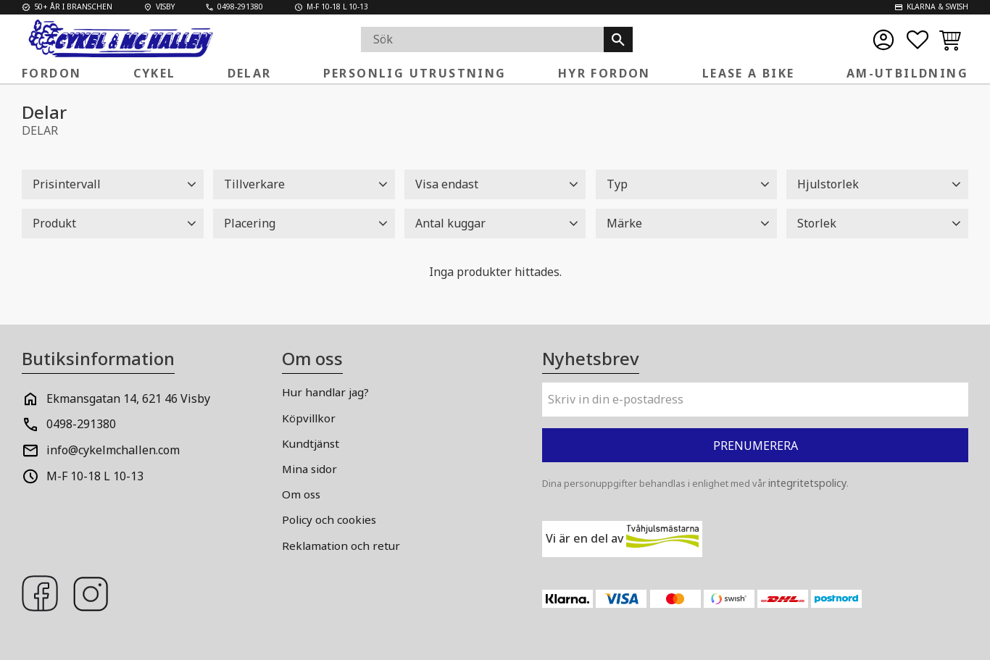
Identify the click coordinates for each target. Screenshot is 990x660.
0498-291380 (81, 424)
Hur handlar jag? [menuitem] (325, 392)
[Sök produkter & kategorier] (482, 39)
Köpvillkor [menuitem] (309, 418)
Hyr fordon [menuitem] (604, 73)
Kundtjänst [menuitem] (310, 443)
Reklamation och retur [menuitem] (341, 545)
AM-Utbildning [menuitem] (907, 73)
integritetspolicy (807, 483)
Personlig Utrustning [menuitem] (415, 73)
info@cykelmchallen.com (113, 450)
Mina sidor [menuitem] (309, 468)
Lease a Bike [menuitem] (748, 73)
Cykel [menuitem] (154, 73)
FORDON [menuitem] (51, 73)
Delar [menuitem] (250, 73)
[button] (917, 40)
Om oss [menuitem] (301, 494)
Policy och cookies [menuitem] (329, 519)
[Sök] (618, 39)
